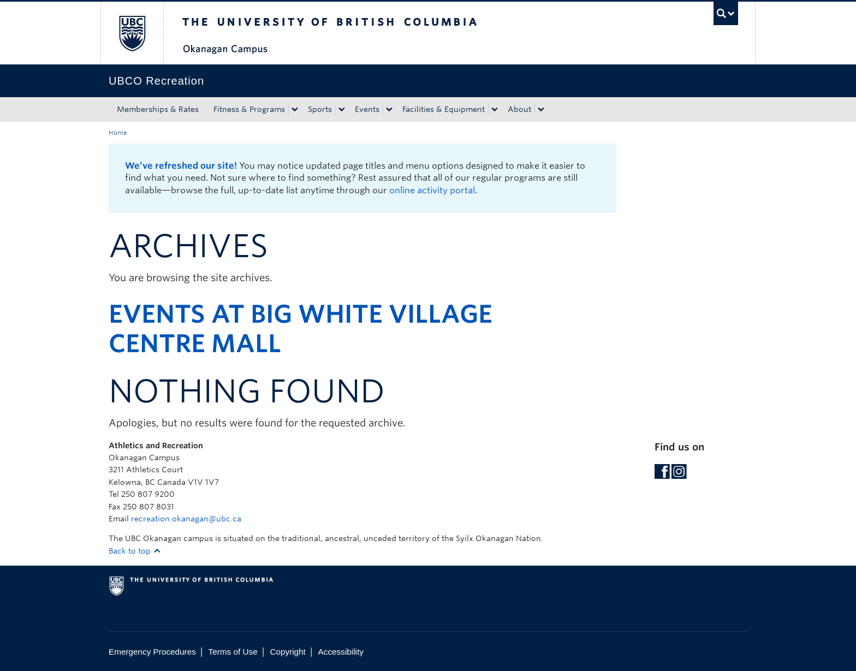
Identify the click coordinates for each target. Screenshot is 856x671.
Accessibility (341, 651)
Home (118, 132)
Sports (320, 109)
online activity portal (432, 190)
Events (367, 109)
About (519, 109)
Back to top (135, 551)
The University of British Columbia (131, 33)
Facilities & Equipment (443, 109)
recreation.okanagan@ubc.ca (186, 518)
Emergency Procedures (152, 651)
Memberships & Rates (158, 109)
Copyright (287, 651)
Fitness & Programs (249, 109)
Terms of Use (233, 651)
